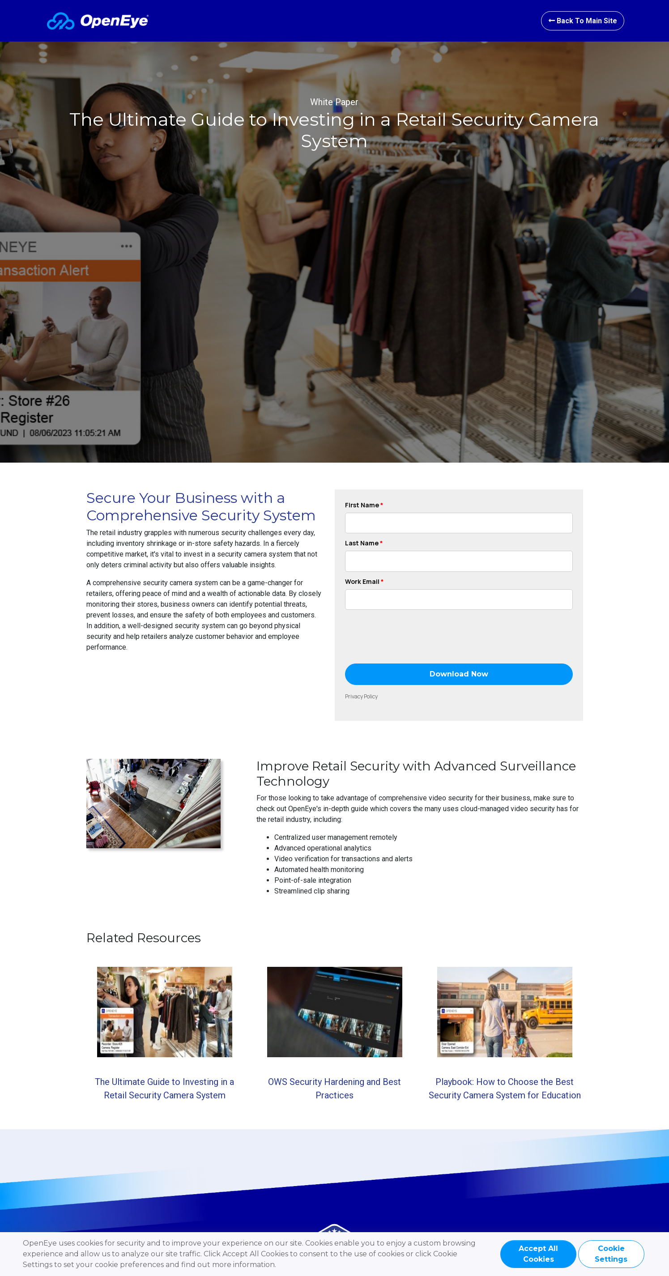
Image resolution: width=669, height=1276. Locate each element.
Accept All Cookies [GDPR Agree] (538, 1253)
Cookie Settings (611, 1253)
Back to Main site (582, 20)
